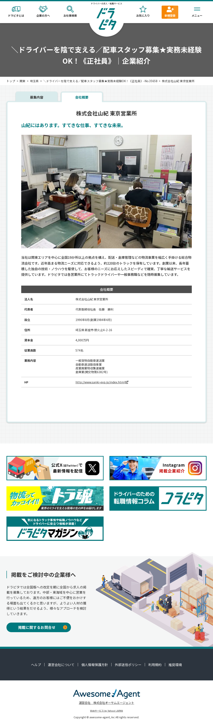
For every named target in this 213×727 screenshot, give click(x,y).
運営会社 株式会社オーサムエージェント (106, 702)
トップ (10, 81)
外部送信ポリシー (128, 664)
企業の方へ (43, 11)
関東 (22, 81)
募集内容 (36, 97)
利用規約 (155, 664)
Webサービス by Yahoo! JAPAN (106, 710)
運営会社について (61, 664)
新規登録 (170, 11)
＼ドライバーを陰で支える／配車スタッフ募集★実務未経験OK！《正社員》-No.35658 (100, 81)
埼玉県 (34, 81)
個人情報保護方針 (94, 664)
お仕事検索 (70, 11)
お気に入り (143, 11)
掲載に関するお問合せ (42, 627)
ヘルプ (36, 664)
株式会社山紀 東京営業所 (178, 81)
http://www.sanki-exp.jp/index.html (100, 382)
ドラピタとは (16, 11)
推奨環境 (175, 664)
